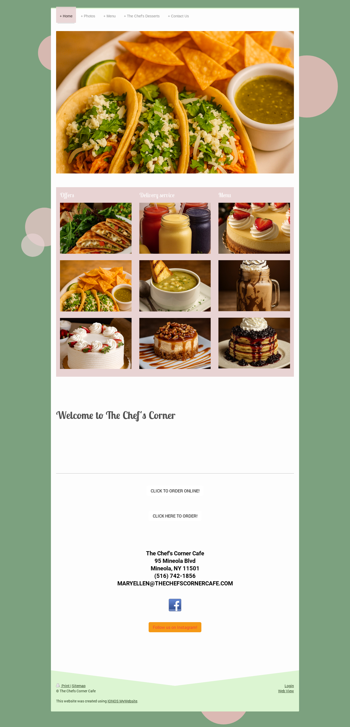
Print (63, 685)
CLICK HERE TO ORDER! (175, 516)
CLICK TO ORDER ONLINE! (175, 490)
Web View (286, 690)
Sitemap (79, 685)
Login (289, 685)
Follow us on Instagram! (175, 627)
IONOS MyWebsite (122, 701)
